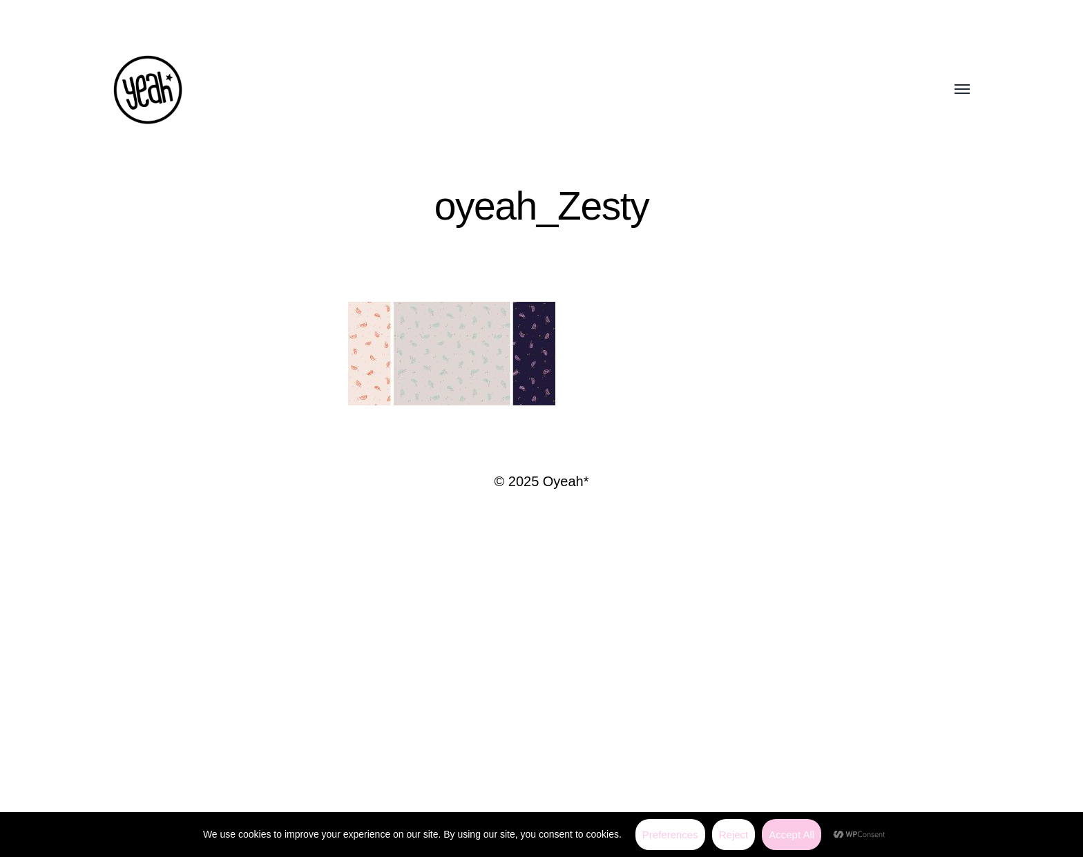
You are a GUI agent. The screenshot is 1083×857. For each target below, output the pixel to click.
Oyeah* (566, 481)
